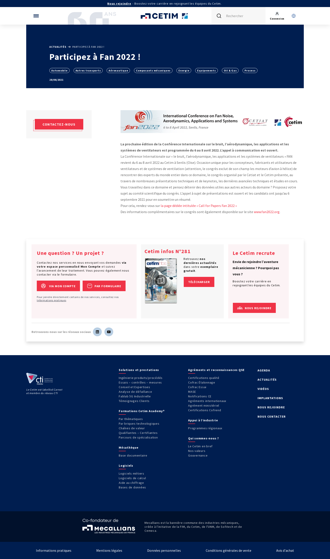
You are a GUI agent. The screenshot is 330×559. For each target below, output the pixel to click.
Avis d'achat (285, 550)
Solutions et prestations (139, 370)
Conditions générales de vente (228, 550)
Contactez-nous (59, 124)
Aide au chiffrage (131, 483)
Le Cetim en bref (200, 446)
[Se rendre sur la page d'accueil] (165, 16)
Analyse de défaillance (135, 392)
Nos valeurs (196, 451)
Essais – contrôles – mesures (140, 382)
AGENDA (264, 370)
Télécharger (199, 282)
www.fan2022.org (267, 212)
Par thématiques (131, 419)
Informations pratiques (51, 300)
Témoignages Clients (134, 401)
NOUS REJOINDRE (271, 407)
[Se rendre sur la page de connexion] (277, 16)
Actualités (58, 46)
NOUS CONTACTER (272, 416)
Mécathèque (129, 447)
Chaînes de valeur (132, 428)
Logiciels (126, 466)
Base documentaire (133, 455)
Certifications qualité (203, 378)
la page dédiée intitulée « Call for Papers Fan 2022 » (199, 205)
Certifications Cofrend (204, 410)
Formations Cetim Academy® (142, 411)
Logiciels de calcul (132, 478)
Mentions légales (109, 550)
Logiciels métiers (131, 473)
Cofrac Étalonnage (201, 382)
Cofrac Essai (197, 387)
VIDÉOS (263, 389)
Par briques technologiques (139, 424)
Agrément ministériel (203, 405)
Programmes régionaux (205, 428)
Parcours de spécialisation (138, 437)
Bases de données (132, 487)
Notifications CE (199, 396)
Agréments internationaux (207, 401)
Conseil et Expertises (134, 387)
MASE (192, 392)
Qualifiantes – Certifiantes (138, 433)
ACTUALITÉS (267, 380)
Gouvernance (198, 455)
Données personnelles (164, 550)
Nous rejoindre (119, 3)
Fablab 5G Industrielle (135, 396)
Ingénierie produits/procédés (141, 378)
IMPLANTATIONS (270, 398)
